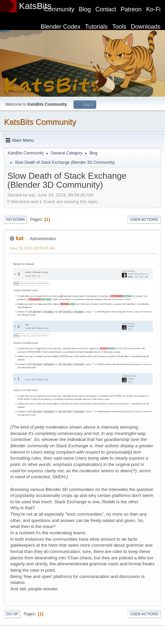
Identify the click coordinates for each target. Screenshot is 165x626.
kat (19, 238)
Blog (85, 9)
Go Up (12, 614)
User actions (144, 219)
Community (59, 9)
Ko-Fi (153, 9)
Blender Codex (60, 26)
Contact (106, 9)
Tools (119, 26)
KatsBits (35, 6)
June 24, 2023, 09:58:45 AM (32, 248)
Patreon (131, 9)
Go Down (15, 219)
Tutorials (96, 26)
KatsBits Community (40, 121)
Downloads (146, 26)
